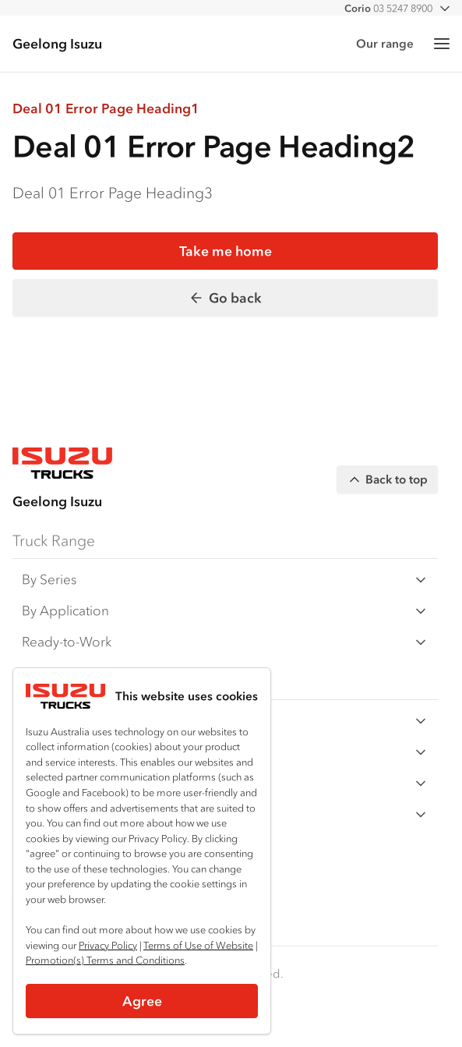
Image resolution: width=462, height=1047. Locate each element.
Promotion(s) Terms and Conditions (105, 960)
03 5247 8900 (388, 8)
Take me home (225, 251)
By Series (225, 580)
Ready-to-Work (225, 642)
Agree (142, 1001)
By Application (225, 611)
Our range (385, 43)
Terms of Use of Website (198, 945)
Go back (225, 297)
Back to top (387, 479)
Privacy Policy (108, 945)
